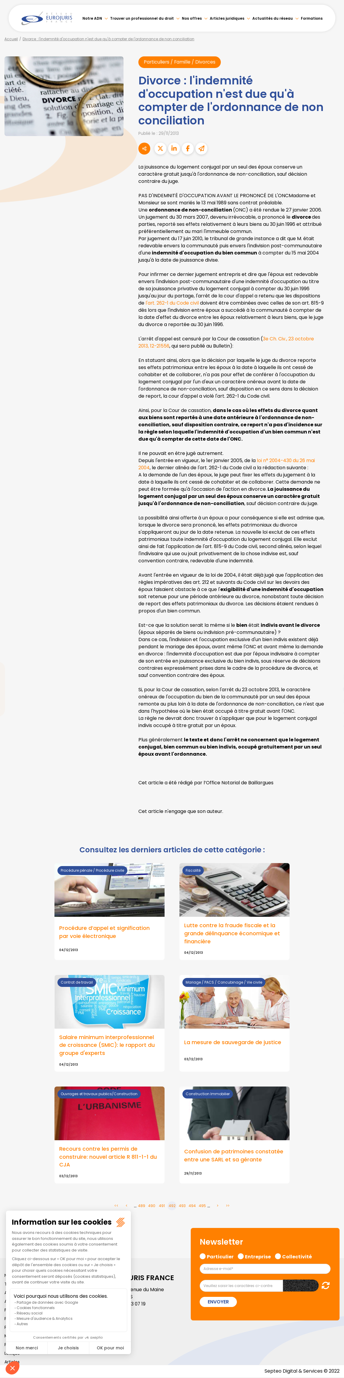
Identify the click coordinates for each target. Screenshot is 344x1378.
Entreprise (258, 1256)
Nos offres (192, 18)
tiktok (332, 725)
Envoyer (218, 1302)
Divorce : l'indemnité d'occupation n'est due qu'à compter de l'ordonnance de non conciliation (108, 38)
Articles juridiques (227, 18)
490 (151, 1206)
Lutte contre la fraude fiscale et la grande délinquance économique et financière (232, 933)
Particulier (220, 1256)
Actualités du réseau (272, 18)
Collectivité (297, 1256)
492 (172, 1206)
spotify (332, 713)
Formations (312, 18)
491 (162, 1206)
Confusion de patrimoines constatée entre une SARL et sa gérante (233, 1156)
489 (141, 1206)
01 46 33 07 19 (131, 1304)
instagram (332, 701)
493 (182, 1206)
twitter (332, 665)
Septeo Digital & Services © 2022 (302, 1371)
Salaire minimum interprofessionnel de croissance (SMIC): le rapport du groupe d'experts (107, 1045)
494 (192, 1206)
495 (202, 1206)
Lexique (12, 1354)
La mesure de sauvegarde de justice (232, 1043)
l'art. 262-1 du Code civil (173, 303)
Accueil (11, 38)
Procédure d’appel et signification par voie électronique (104, 932)
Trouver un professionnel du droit (142, 18)
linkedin (332, 677)
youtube (332, 689)
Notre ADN (92, 18)
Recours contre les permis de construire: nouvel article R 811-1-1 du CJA (108, 1157)
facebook (332, 653)
